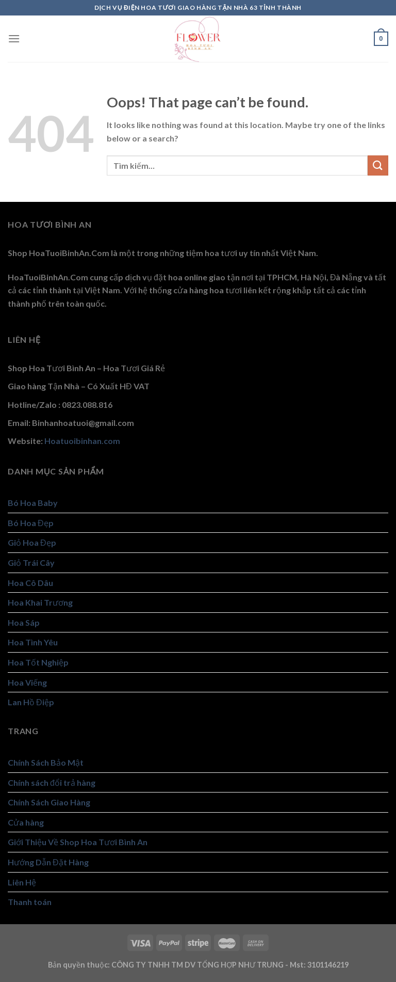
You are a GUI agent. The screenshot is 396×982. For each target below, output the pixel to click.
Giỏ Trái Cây (31, 562)
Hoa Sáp (24, 622)
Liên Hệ (22, 882)
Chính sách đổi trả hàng (51, 782)
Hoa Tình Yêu (33, 642)
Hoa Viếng (27, 682)
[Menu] (14, 38)
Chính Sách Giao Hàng (49, 802)
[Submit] (378, 165)
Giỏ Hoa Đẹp (32, 542)
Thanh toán (30, 902)
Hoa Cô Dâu (30, 583)
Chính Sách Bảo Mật (46, 762)
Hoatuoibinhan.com (82, 441)
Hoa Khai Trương (40, 602)
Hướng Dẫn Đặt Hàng (48, 862)
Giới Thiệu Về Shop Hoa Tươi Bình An (77, 842)
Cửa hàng (26, 822)
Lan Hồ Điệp (31, 702)
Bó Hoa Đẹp (31, 523)
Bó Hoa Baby (33, 503)
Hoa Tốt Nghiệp (38, 662)
